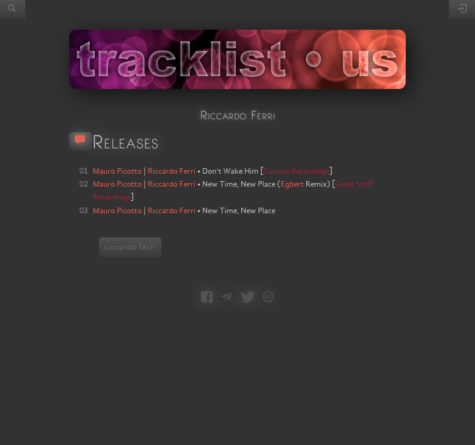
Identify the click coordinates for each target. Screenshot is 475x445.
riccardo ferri (130, 247)
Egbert (292, 184)
